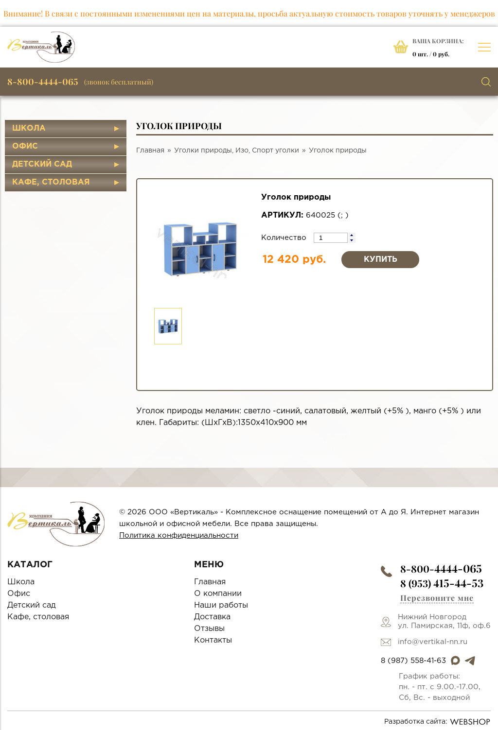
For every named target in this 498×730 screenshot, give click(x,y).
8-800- (441, 568)
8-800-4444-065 (42, 81)
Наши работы (221, 605)
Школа (29, 128)
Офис (25, 146)
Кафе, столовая (51, 182)
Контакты (213, 640)
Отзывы (209, 628)
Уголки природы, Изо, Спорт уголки (236, 150)
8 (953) (441, 583)
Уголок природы (338, 150)
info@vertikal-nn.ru (432, 642)
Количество (285, 238)
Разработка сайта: (437, 721)
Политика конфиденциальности (178, 535)
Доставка (212, 617)
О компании (218, 593)
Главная (150, 150)
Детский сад (42, 164)
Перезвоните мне (437, 598)
